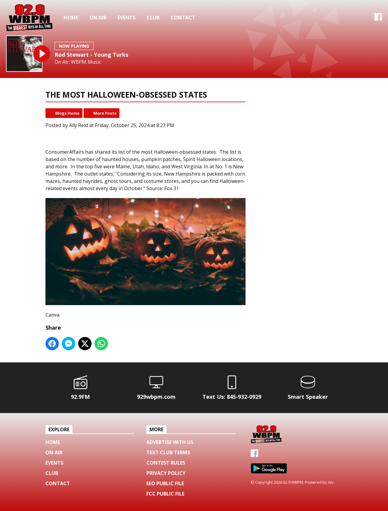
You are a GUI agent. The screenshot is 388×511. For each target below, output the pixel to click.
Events (126, 17)
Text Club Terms (168, 452)
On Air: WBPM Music (78, 62)
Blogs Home (67, 113)
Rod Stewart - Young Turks (91, 54)
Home (71, 17)
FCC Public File (165, 493)
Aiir (331, 482)
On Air (97, 17)
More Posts (104, 113)
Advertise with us (169, 442)
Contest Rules (165, 462)
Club (153, 17)
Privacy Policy (166, 473)
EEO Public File (165, 483)
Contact (183, 17)
